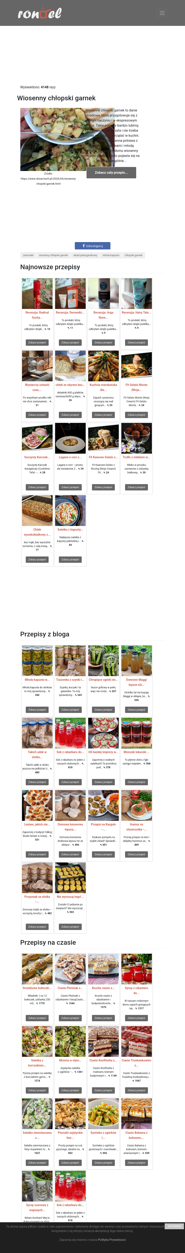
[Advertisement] (92, 55)
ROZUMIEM (174, 1226)
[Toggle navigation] (162, 13)
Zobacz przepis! (37, 342)
